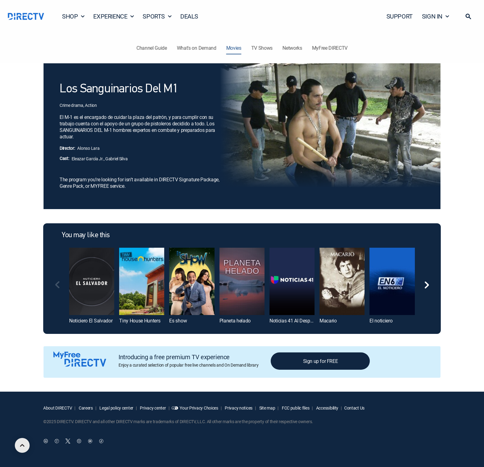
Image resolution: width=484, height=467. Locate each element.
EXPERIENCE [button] (114, 16)
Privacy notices (238, 408)
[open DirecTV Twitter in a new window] (67, 441)
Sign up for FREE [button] (320, 361)
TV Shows (262, 47)
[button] (468, 16)
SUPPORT (399, 16)
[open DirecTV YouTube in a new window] (90, 441)
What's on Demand (196, 47)
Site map (266, 408)
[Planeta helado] (242, 281)
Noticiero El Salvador (90, 320)
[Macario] (342, 281)
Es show (178, 320)
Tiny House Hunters (139, 320)
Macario (328, 320)
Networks (292, 47)
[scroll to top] (22, 445)
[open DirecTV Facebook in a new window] (56, 441)
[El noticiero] (392, 281)
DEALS (189, 16)
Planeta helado (235, 320)
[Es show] (191, 281)
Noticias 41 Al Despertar (294, 320)
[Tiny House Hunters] (141, 281)
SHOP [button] (73, 16)
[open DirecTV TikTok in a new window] (101, 441)
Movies (233, 47)
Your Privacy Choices (199, 408)
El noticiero (380, 320)
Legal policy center (116, 408)
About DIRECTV (57, 408)
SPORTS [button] (157, 16)
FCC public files (295, 408)
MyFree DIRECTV (330, 47)
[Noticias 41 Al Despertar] (292, 281)
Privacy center (152, 408)
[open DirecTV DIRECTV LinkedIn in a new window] (45, 441)
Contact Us (354, 408)
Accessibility (326, 408)
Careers (85, 408)
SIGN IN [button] (436, 16)
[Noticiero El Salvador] (91, 281)
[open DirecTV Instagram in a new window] (79, 441)
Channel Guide (151, 47)
